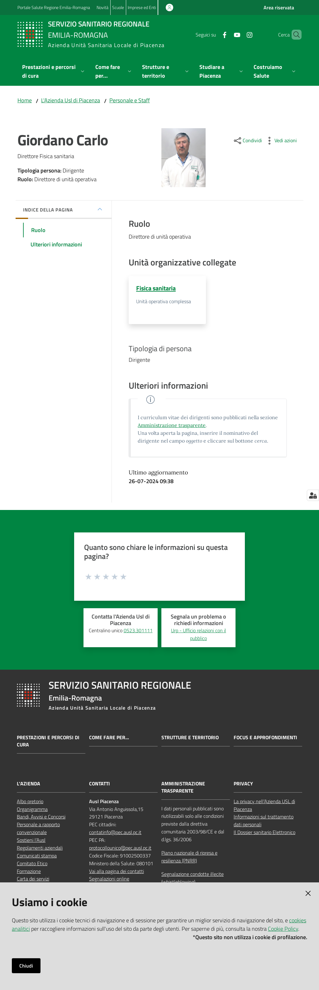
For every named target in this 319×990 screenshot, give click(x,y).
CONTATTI (99, 784)
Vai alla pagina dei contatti (116, 871)
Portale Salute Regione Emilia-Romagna (53, 7)
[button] (294, 34)
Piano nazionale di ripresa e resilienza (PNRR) (189, 857)
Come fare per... (109, 737)
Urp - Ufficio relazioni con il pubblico (198, 634)
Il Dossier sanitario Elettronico (264, 832)
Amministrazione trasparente (172, 425)
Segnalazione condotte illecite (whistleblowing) (192, 878)
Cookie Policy (283, 928)
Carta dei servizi (33, 879)
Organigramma (32, 809)
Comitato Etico (32, 863)
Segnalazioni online (109, 879)
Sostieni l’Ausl (31, 840)
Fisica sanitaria (156, 288)
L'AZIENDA (28, 784)
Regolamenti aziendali (40, 848)
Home (24, 100)
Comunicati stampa (37, 856)
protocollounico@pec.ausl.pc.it (120, 848)
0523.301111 (138, 630)
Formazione (29, 871)
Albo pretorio (30, 801)
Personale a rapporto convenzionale (38, 828)
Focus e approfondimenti (265, 737)
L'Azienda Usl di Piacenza (70, 100)
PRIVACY (243, 784)
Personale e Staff (129, 100)
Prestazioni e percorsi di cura (48, 741)
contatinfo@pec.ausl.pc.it (115, 832)
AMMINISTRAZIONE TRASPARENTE (183, 787)
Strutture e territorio (190, 737)
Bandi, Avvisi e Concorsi (41, 817)
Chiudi (26, 965)
